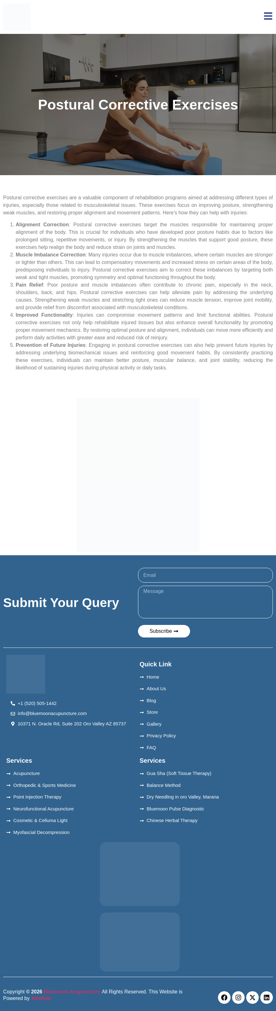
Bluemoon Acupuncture (72, 991)
